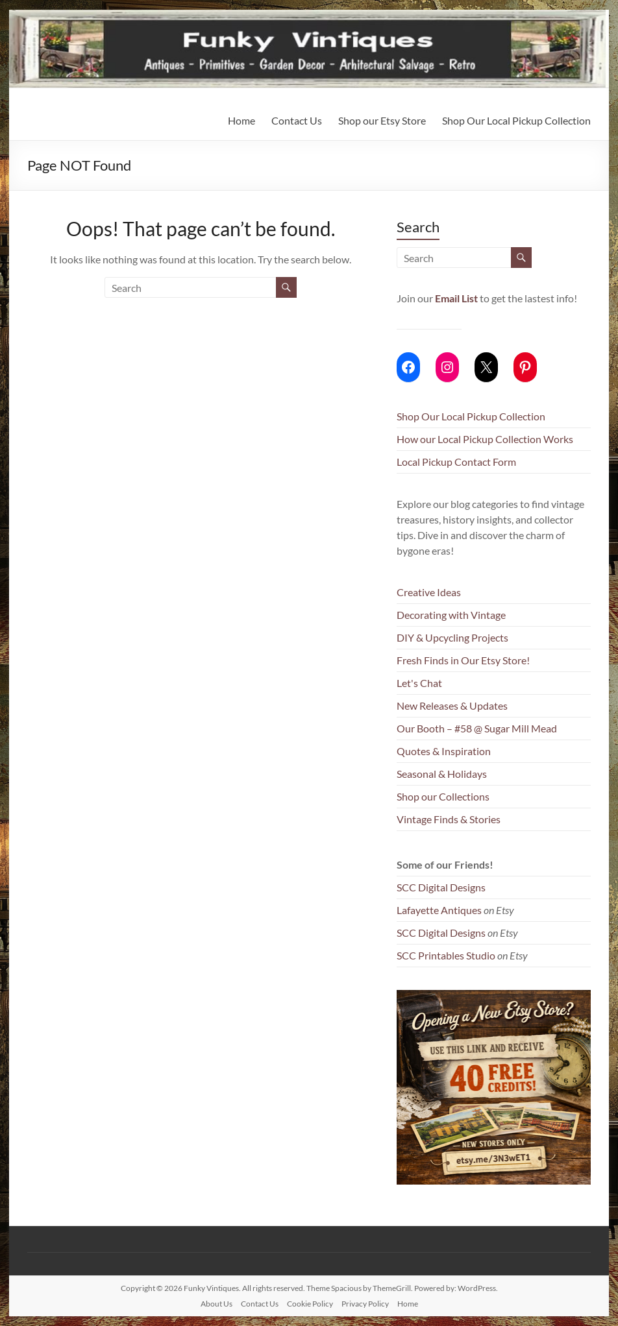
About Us (216, 1303)
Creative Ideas (429, 592)
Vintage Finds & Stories (449, 819)
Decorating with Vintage (451, 615)
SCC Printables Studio (446, 955)
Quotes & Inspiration (444, 751)
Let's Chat (419, 683)
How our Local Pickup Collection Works (485, 439)
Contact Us (296, 120)
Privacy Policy (365, 1303)
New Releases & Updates (452, 705)
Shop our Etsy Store (382, 120)
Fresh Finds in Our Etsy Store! (463, 660)
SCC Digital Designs (441, 887)
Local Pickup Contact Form (456, 461)
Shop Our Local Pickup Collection (516, 120)
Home (241, 120)
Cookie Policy (310, 1303)
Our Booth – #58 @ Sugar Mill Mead (477, 728)
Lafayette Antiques (439, 910)
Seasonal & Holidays (442, 773)
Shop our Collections (443, 796)
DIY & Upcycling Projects (452, 637)
